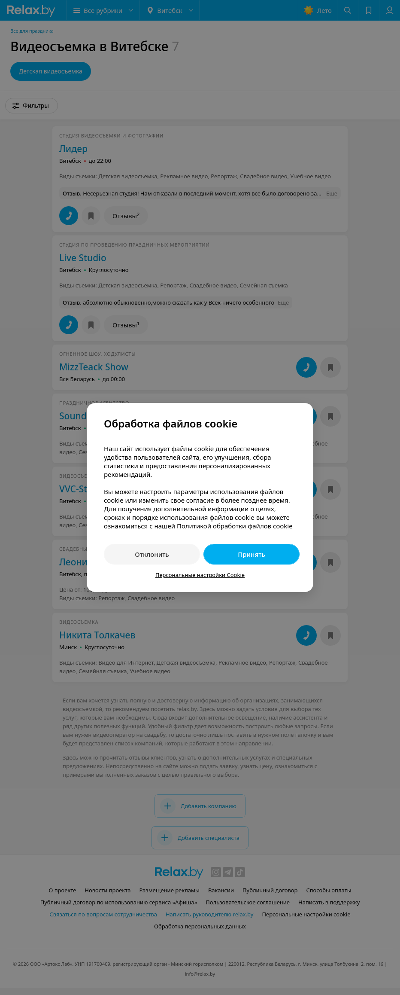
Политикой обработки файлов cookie (235, 526)
